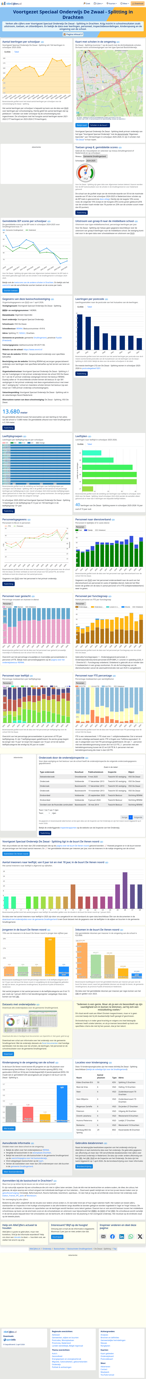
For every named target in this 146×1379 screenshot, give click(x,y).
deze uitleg (104, 199)
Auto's (54, 1353)
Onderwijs (56, 1364)
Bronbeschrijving (84, 1166)
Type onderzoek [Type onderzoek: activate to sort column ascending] (47, 772)
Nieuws (104, 1343)
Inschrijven (57, 1237)
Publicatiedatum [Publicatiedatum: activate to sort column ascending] (95, 772)
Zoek (86, 3)
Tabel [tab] (16, 52)
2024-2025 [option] (90, 160)
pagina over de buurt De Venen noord (72, 845)
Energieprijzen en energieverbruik (66, 1359)
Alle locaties (9, 1128)
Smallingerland (40, 337)
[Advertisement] (36, 166)
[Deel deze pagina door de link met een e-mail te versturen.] (103, 1236)
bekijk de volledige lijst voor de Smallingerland (106, 1069)
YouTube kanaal (107, 1375)
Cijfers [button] (98, 3)
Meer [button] (123, 3)
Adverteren (105, 1366)
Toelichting (81, 212)
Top (114, 1248)
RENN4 (19, 328)
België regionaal (76, 1345)
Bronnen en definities (110, 1337)
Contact (104, 1369)
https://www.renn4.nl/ (33, 349)
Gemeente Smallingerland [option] (94, 156)
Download (137, 3)
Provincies (56, 1343)
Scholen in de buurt (98, 125)
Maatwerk (105, 1372)
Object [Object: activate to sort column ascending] (131, 772)
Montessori (31, 1195)
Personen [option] (80, 527)
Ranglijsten (105, 1345)
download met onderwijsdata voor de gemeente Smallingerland (29, 919)
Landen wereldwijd (60, 1345)
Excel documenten (50, 1043)
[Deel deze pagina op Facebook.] (112, 1236)
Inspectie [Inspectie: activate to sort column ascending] (112, 772)
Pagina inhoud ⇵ (73, 34)
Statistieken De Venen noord (16, 854)
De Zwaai (80, 139)
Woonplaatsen (68, 1340)
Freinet (12, 1195)
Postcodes (56, 1340)
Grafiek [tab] (7, 52)
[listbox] (95, 156)
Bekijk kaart (82, 125)
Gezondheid (57, 1356)
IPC (17, 1195)
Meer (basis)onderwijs (13, 1171)
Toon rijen (47, 813)
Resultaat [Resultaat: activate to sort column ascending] (79, 772)
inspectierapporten (68, 827)
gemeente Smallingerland (22, 1166)
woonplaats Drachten (42, 1152)
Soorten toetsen (11, 290)
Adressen (56, 1335)
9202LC (22, 333)
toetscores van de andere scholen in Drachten (33, 282)
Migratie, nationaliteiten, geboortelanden (69, 1361)
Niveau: (78, 156)
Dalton (5, 1195)
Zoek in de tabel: (124, 767)
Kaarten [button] (111, 3)
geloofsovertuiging (10, 1193)
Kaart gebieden (107, 1353)
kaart (41, 1161)
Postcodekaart (107, 1359)
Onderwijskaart (107, 1356)
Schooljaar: (80, 160)
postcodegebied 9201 (91, 368)
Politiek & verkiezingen (62, 1367)
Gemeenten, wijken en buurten (65, 1337)
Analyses (104, 1335)
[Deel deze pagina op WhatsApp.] (131, 1236)
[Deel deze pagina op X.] (140, 1236)
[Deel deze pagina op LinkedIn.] (122, 1236)
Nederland (66, 1343)
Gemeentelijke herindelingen (113, 1340)
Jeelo (22, 1195)
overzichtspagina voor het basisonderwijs (29, 1158)
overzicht (6, 285)
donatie (17, 1237)
